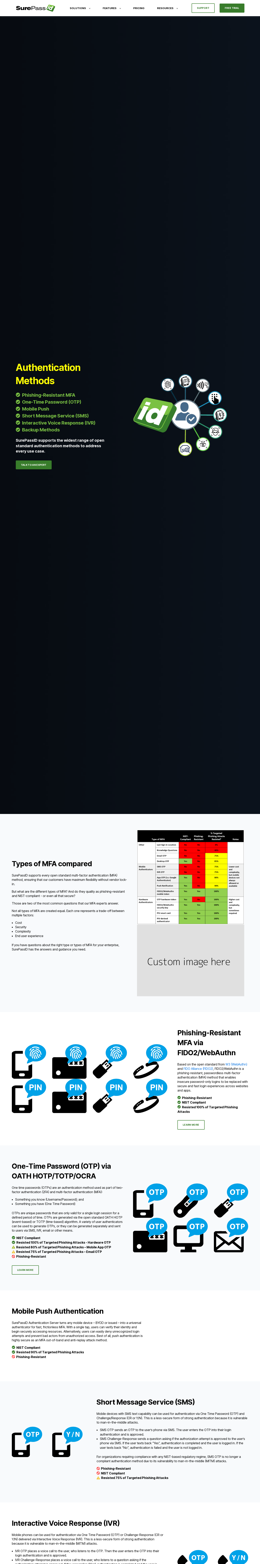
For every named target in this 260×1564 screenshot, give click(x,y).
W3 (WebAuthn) (236, 1064)
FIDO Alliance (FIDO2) (198, 1069)
